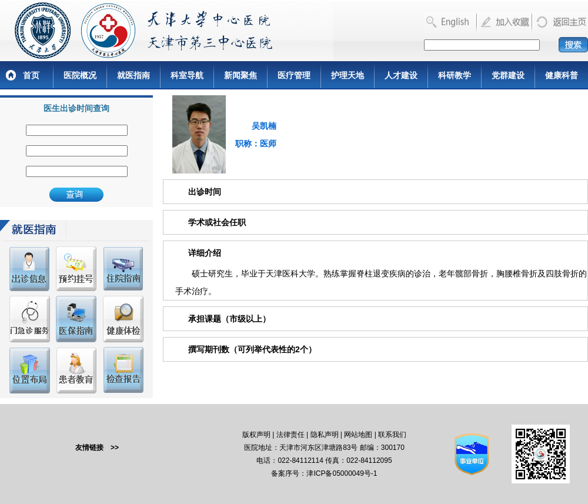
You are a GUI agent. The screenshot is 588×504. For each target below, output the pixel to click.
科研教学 (454, 75)
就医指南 (133, 75)
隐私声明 (324, 434)
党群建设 (508, 75)
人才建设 (401, 75)
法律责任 (290, 434)
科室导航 (187, 75)
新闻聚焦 (240, 75)
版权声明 (256, 434)
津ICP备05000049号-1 (341, 473)
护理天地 (347, 75)
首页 (31, 75)
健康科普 (561, 75)
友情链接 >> (97, 447)
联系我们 (392, 434)
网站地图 (358, 434)
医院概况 (80, 75)
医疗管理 (294, 75)
